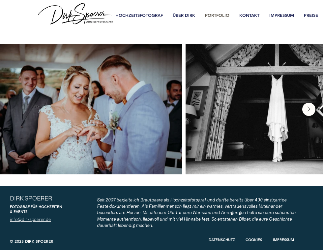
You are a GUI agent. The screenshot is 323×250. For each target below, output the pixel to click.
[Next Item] (308, 109)
